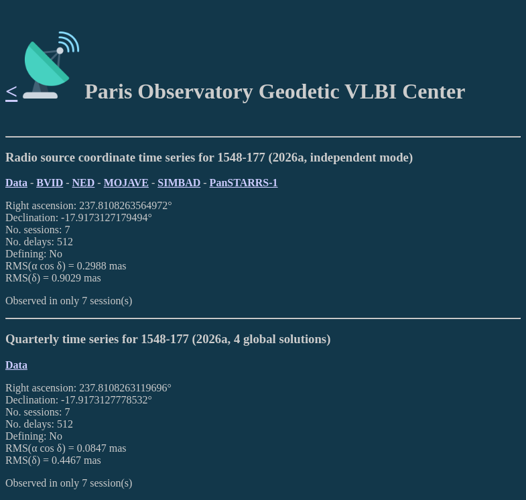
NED (83, 182)
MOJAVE (126, 182)
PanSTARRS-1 (244, 182)
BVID (49, 182)
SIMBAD (178, 182)
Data (16, 182)
